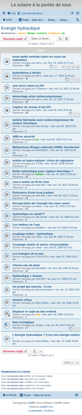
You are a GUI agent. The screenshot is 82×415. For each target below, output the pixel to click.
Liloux (39, 236)
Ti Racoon (41, 88)
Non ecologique (23, 322)
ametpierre (54, 33)
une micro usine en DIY (28, 85)
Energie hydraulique (20, 28)
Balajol (31, 33)
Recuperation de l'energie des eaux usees (41, 203)
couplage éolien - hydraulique (32, 233)
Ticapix (39, 325)
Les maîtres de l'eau (26, 224)
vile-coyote (41, 217)
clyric (38, 110)
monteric (42, 33)
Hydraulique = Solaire (27, 276)
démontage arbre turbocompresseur (37, 96)
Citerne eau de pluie (26, 265)
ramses (22, 33)
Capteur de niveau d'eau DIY (31, 107)
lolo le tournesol (44, 289)
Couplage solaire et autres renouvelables (40, 244)
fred (38, 314)
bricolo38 (40, 268)
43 (73, 66)
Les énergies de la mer (28, 253)
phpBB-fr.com (46, 407)
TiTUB (39, 163)
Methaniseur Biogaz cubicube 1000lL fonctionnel (45, 147)
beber (39, 206)
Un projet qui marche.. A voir (32, 286)
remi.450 (40, 184)
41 (64, 66)
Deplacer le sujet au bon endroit (34, 311)
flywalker (40, 227)
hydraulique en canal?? (28, 214)
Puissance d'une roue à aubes (33, 192)
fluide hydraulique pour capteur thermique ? (42, 171)
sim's (38, 63)
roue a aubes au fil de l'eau (30, 181)
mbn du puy (42, 126)
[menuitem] (11, 13)
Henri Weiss (42, 303)
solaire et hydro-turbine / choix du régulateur (43, 160)
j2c (63, 33)
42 (68, 66)
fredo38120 (42, 150)
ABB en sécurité (23, 136)
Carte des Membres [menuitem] (32, 13)
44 (78, 66)
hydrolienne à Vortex (26, 72)
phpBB (31, 403)
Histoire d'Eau (22, 300)
